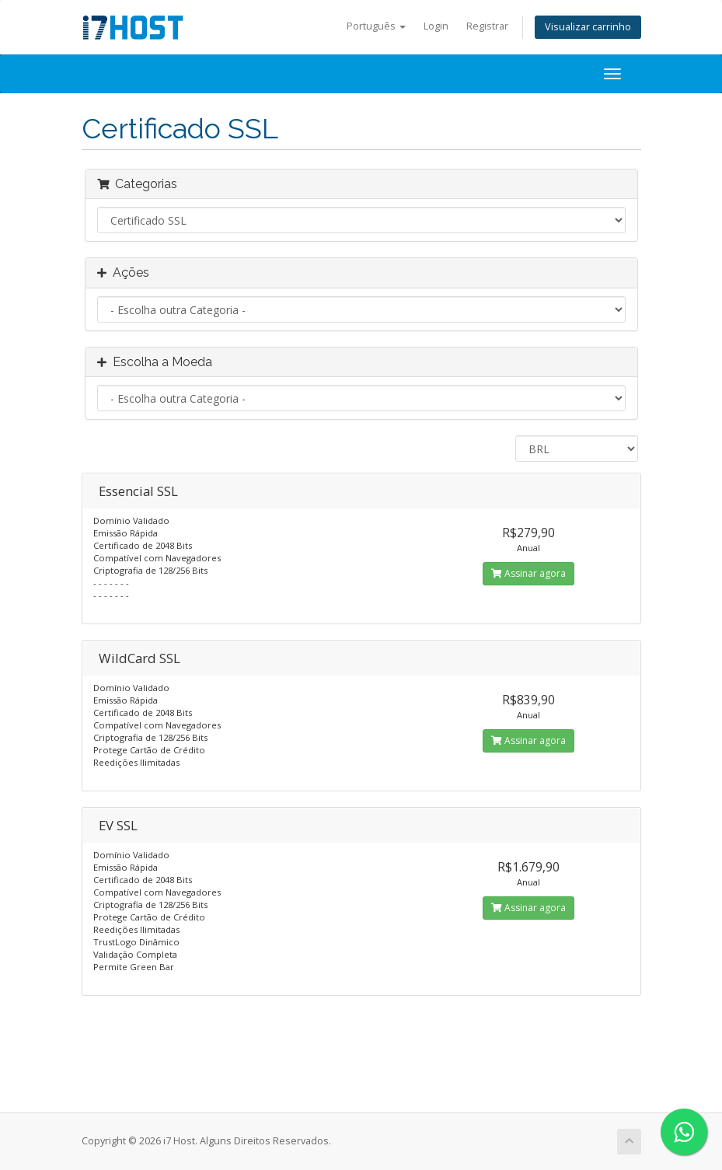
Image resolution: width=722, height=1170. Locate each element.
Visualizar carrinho (588, 26)
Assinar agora (528, 573)
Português (376, 26)
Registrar (487, 26)
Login (436, 26)
